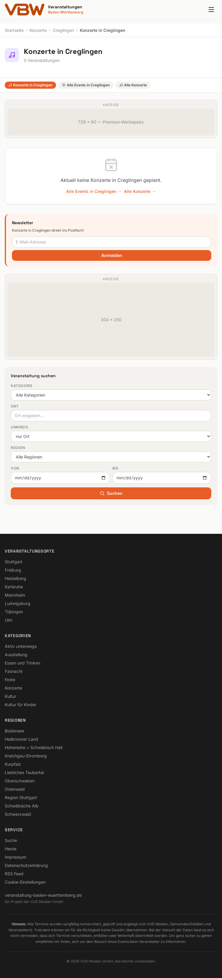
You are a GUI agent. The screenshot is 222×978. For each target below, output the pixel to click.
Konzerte (38, 30)
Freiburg (13, 570)
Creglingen (63, 30)
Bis (115, 468)
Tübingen (14, 611)
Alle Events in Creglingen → (94, 191)
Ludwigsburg (17, 603)
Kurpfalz (13, 764)
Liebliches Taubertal (24, 772)
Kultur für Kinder (20, 704)
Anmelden (111, 255)
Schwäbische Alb (21, 805)
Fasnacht (14, 671)
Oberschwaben (20, 780)
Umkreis (19, 427)
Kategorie (21, 385)
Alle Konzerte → (140, 191)
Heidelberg (15, 578)
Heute (10, 848)
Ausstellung (16, 654)
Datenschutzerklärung (26, 865)
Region (18, 447)
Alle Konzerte (133, 85)
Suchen (111, 493)
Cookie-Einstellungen (25, 882)
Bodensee (14, 730)
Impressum (15, 857)
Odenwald (15, 789)
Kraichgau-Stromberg (26, 755)
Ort (15, 406)
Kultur (10, 696)
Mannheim (15, 595)
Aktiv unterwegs (21, 646)
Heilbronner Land (21, 739)
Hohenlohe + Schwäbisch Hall (33, 747)
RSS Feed (14, 873)
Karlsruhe (14, 586)
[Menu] (211, 9)
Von (15, 468)
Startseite (14, 30)
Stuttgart (13, 561)
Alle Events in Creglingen (86, 85)
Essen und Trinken (22, 662)
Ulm (8, 620)
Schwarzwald (18, 814)
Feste (10, 679)
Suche (11, 840)
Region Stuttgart (21, 797)
